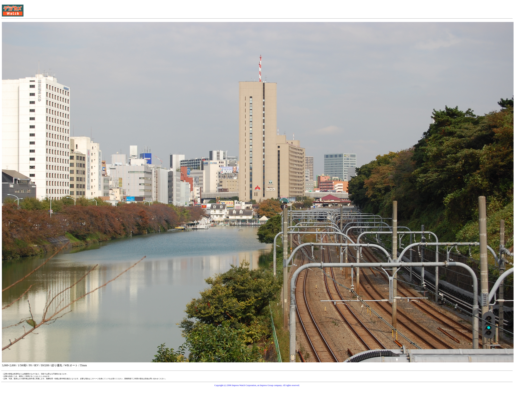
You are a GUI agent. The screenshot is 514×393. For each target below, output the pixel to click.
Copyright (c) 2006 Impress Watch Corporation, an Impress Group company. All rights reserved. (257, 385)
